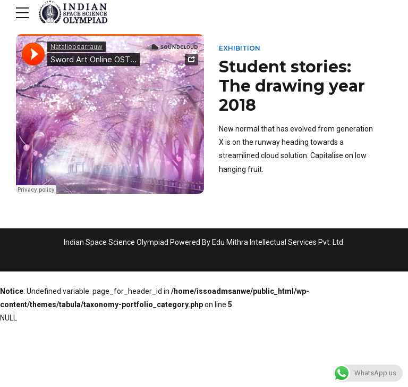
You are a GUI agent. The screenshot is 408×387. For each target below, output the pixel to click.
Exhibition (239, 48)
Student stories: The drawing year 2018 (292, 86)
